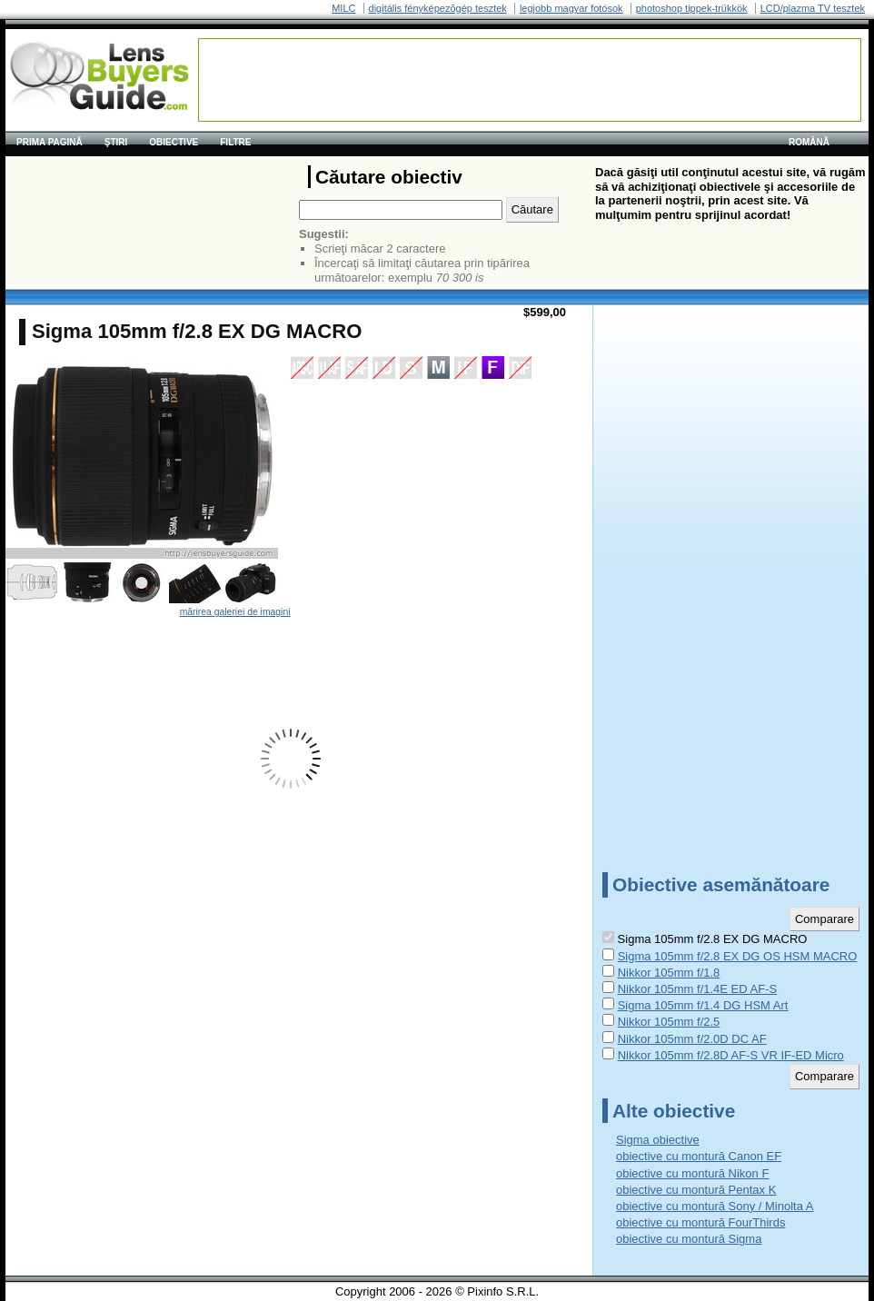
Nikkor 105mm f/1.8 (669, 972)
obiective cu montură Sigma (688, 1239)
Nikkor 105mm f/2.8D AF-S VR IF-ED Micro (731, 1055)
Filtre (235, 142)
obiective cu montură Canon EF (698, 1156)
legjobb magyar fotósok (571, 8)
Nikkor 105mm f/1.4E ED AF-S (698, 989)
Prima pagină (49, 142)
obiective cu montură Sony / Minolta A (715, 1206)
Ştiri (116, 142)
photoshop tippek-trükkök (692, 8)
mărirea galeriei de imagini (235, 612)
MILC (343, 8)
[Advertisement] (529, 80)
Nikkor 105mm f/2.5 (669, 1021)
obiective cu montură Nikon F (692, 1173)
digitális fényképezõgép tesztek (438, 8)
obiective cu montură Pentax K (696, 1190)
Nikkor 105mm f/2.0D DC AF (692, 1039)
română (809, 142)
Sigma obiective (658, 1140)
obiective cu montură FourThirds (700, 1222)
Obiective (173, 142)
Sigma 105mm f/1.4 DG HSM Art (703, 1005)
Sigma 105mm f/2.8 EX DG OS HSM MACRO (738, 956)
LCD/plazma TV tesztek (812, 8)
